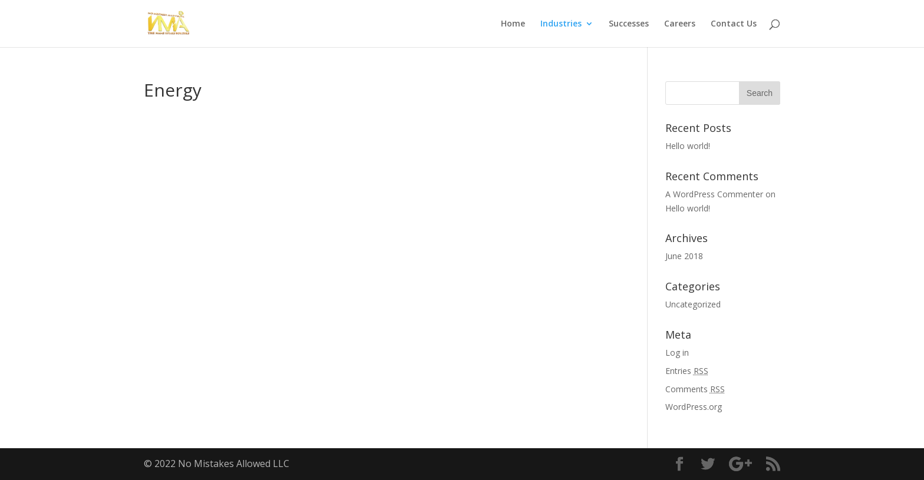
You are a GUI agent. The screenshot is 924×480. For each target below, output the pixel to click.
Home (513, 24)
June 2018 (684, 255)
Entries (686, 370)
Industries (561, 24)
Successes (629, 24)
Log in (677, 352)
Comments (695, 389)
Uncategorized (693, 304)
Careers (679, 24)
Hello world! (687, 145)
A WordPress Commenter (714, 194)
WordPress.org (693, 406)
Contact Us (734, 24)
